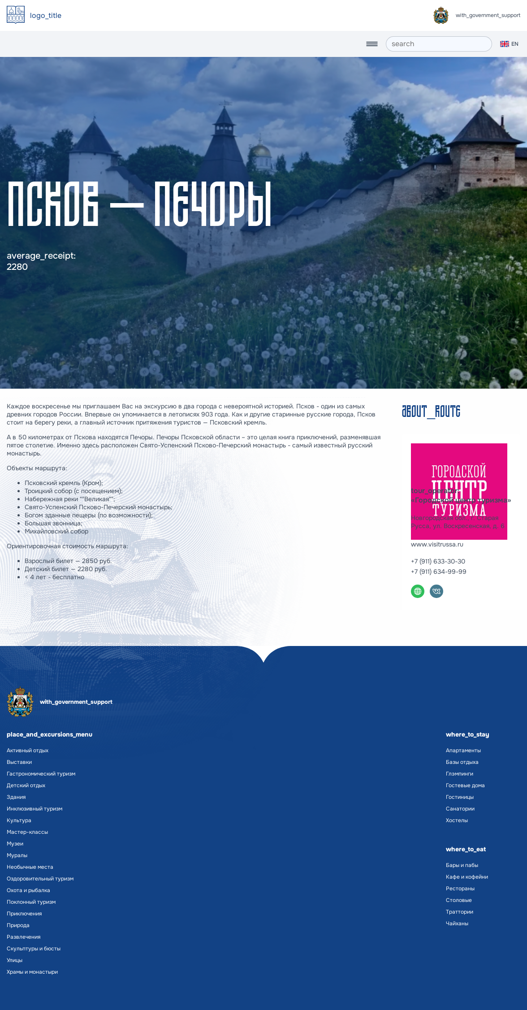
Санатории (460, 808)
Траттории (459, 911)
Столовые (459, 900)
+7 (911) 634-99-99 (439, 572)
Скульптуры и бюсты (33, 948)
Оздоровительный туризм (40, 878)
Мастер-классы (27, 832)
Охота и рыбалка (28, 890)
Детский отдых (26, 785)
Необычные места (30, 867)
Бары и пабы (462, 865)
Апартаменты (463, 750)
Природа (18, 925)
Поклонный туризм (31, 902)
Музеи (15, 843)
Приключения (24, 913)
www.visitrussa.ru (437, 544)
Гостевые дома (465, 785)
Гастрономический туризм (41, 773)
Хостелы (457, 820)
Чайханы (457, 923)
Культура (19, 820)
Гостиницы (460, 797)
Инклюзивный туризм (34, 808)
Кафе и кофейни (467, 876)
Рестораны (460, 888)
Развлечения (23, 937)
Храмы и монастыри (32, 971)
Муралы (17, 855)
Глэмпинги (459, 773)
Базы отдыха (462, 762)
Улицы (14, 960)
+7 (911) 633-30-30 (438, 561)
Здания (16, 797)
